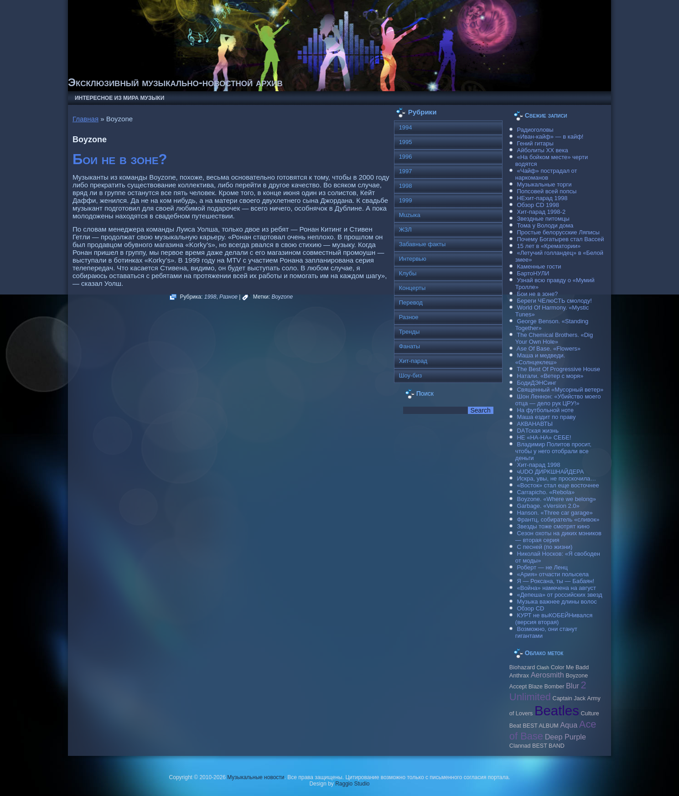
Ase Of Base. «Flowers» (549, 348)
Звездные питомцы (543, 218)
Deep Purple (565, 737)
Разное (228, 297)
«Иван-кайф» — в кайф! (550, 136)
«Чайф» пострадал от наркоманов (546, 174)
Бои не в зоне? (120, 159)
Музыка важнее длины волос (556, 601)
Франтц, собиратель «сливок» (558, 519)
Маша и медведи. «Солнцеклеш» (540, 359)
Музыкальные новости (255, 777)
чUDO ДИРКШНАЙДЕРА (550, 471)
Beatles (556, 710)
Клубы (408, 273)
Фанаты (409, 346)
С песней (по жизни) (544, 546)
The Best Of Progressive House (558, 369)
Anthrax (519, 675)
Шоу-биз (410, 375)
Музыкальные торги (544, 184)
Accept (518, 686)
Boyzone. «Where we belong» (556, 499)
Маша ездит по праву (546, 417)
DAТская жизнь (538, 430)
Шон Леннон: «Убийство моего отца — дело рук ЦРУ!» (558, 400)
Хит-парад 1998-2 (541, 211)
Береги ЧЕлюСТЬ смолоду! (554, 300)
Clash (543, 667)
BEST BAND (548, 746)
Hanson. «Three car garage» (554, 512)
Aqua (568, 725)
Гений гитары (535, 143)
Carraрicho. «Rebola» (545, 492)
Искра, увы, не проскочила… (556, 478)
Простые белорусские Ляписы (558, 232)
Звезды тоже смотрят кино (553, 526)
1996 (405, 156)
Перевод (411, 302)
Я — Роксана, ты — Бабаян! (555, 581)
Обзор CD (530, 608)
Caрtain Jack (569, 698)
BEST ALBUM (540, 726)
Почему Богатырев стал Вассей (560, 239)
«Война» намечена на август (556, 587)
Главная (85, 119)
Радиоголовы (535, 129)
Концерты (412, 287)
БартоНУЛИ (533, 273)
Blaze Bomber (547, 686)
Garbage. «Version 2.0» (548, 505)
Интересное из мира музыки (119, 98)
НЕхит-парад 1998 (542, 198)
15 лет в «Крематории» (549, 246)
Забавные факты (422, 244)
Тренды (409, 331)
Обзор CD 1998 (538, 205)
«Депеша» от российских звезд (559, 594)
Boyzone (282, 297)
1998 (210, 297)
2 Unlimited (547, 691)
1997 (405, 171)
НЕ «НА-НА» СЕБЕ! (544, 437)
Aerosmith (547, 675)
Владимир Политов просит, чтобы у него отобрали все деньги (553, 451)
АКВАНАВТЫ (534, 423)
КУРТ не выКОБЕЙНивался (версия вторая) (553, 618)
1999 (405, 200)
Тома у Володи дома (545, 225)
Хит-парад (413, 360)
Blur (572, 686)
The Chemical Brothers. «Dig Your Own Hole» (554, 338)
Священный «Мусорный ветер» (560, 389)
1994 (405, 127)
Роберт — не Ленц (542, 567)
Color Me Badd (570, 667)
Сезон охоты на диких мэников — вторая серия (558, 536)
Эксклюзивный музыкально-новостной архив (175, 82)
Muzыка (409, 215)
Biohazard (522, 667)
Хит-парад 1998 (538, 464)
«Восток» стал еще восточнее (558, 485)
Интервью (412, 258)
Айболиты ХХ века (542, 150)
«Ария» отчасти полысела (553, 574)
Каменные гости (539, 266)
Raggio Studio (352, 783)
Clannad (520, 746)
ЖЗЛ (405, 229)
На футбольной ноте (545, 410)
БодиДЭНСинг (536, 382)
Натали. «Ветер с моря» (550, 375)
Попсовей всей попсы (546, 191)
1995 (405, 142)
